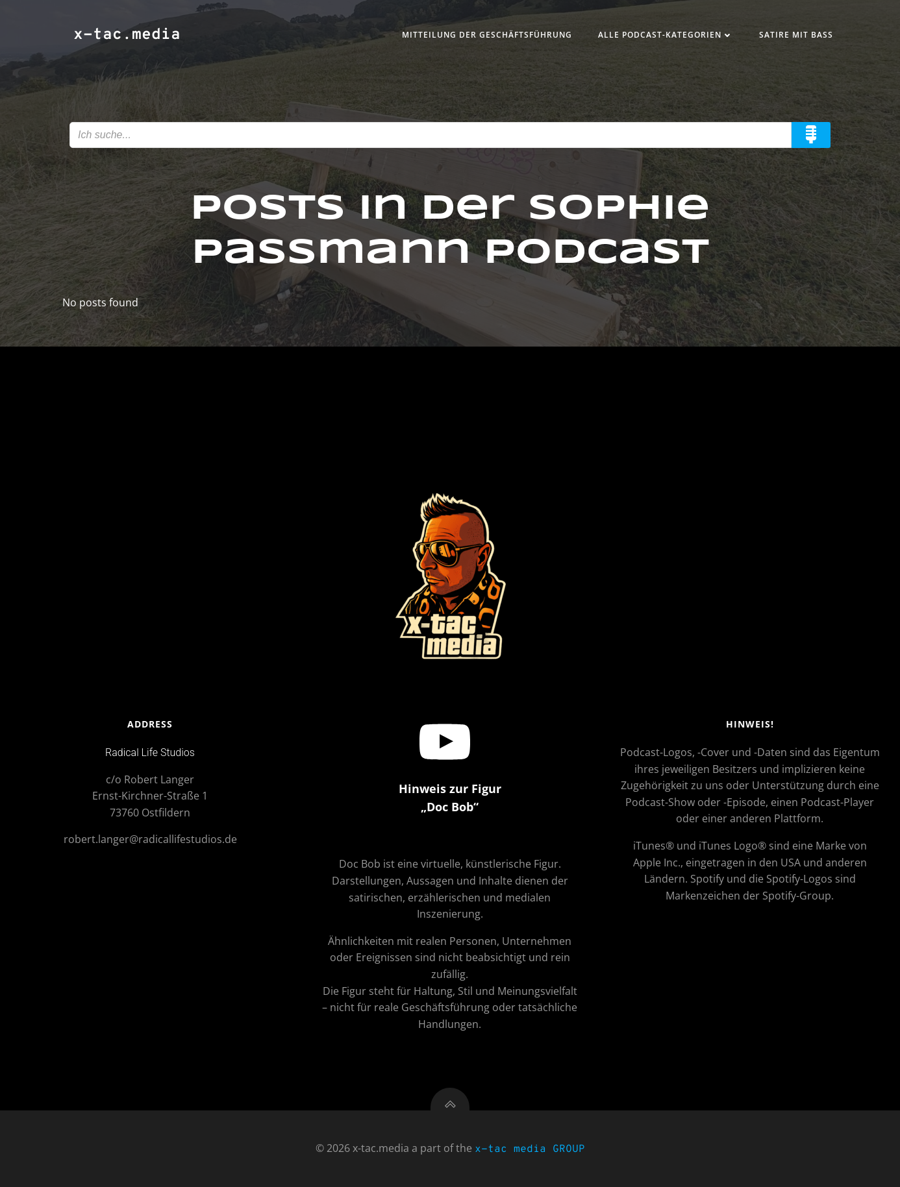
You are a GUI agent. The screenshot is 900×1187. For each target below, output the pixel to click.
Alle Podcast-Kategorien (665, 34)
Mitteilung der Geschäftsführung (487, 34)
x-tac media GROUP (530, 1149)
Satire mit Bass (796, 34)
